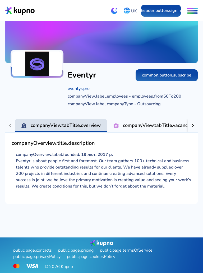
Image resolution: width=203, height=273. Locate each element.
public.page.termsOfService (126, 250)
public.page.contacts (32, 250)
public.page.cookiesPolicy (91, 257)
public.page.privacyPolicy (37, 257)
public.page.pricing (76, 250)
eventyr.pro (79, 89)
